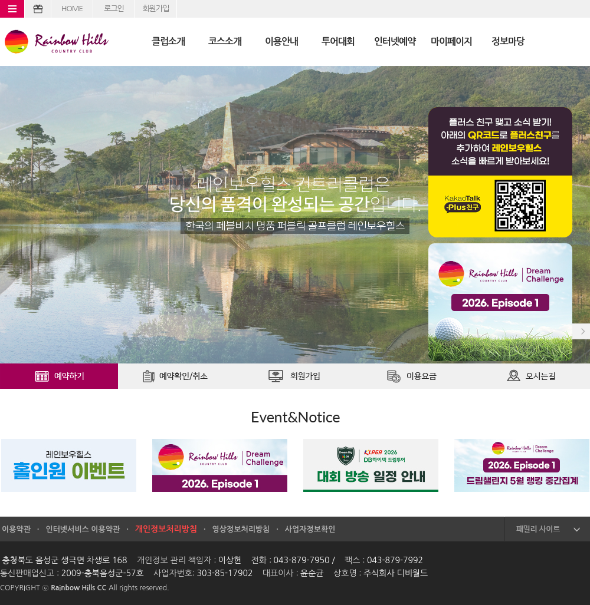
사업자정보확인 (310, 529)
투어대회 (338, 41)
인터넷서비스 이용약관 (82, 529)
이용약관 (16, 529)
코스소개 (224, 41)
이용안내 (281, 41)
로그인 (114, 8)
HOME (72, 8)
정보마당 (508, 41)
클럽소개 (168, 41)
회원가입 (156, 8)
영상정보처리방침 (241, 529)
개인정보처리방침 (166, 529)
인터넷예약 (394, 41)
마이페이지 (451, 41)
